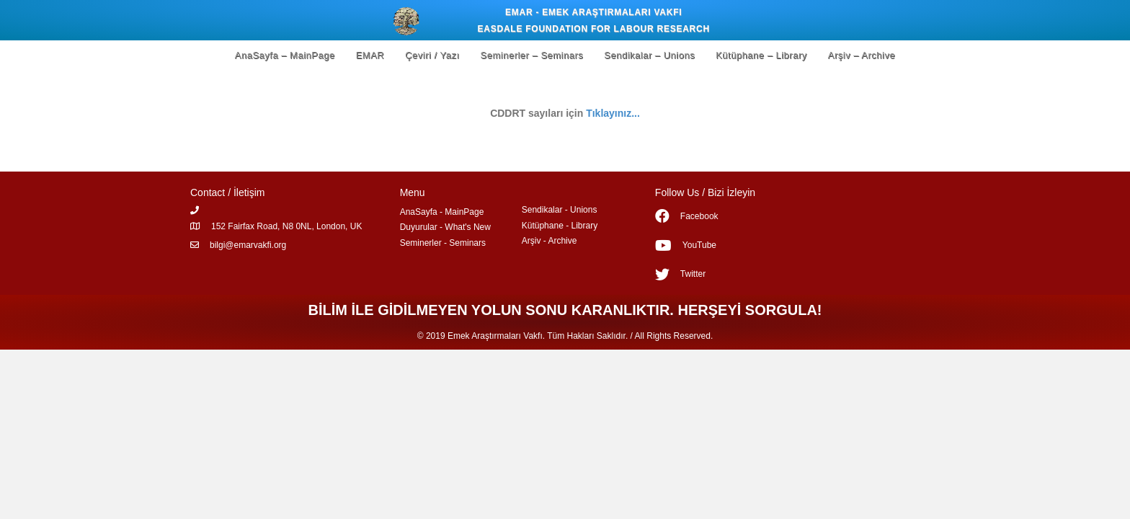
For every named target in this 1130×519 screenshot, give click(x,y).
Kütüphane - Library (559, 226)
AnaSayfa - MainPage (442, 212)
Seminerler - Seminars (443, 243)
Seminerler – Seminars (532, 55)
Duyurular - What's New (445, 227)
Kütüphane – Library (761, 55)
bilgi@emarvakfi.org (248, 245)
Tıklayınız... (613, 113)
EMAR (370, 55)
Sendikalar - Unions (559, 210)
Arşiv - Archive (549, 241)
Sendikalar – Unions (649, 55)
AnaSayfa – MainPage (285, 55)
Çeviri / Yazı (432, 55)
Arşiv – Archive (861, 55)
